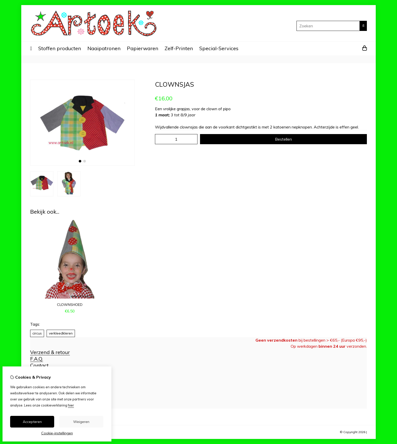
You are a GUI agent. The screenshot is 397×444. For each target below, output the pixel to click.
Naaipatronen (104, 48)
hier (71, 405)
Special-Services (219, 48)
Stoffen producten (59, 48)
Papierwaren (142, 48)
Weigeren (81, 421)
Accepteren (32, 421)
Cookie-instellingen (57, 433)
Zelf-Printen (179, 48)
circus (37, 333)
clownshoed (70, 304)
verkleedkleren (61, 333)
